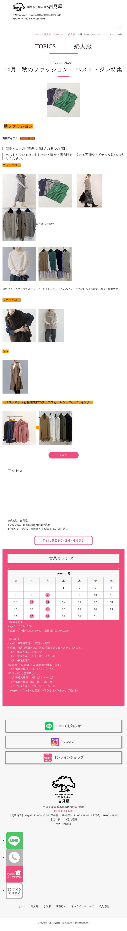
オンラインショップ (82, 906)
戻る (63, 455)
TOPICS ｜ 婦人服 (64, 34)
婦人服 (47, 34)
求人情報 (104, 906)
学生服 (47, 906)
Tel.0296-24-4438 (63, 540)
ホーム (38, 34)
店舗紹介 (61, 906)
